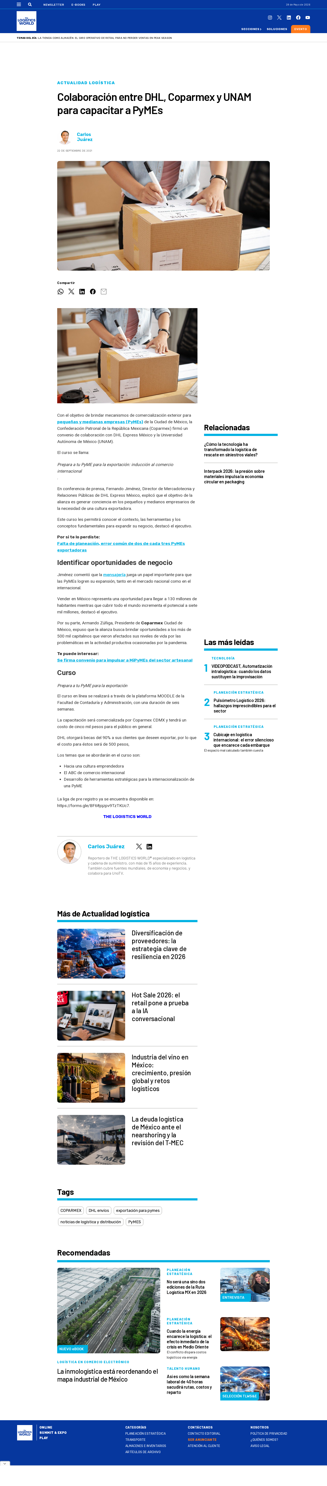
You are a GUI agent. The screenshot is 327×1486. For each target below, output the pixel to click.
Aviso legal (260, 1446)
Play (96, 4)
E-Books (78, 4)
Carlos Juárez (85, 137)
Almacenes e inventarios (145, 1446)
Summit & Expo (53, 1433)
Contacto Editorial (204, 1434)
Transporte (135, 1440)
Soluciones (277, 29)
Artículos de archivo (143, 1452)
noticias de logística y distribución (90, 1222)
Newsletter (53, 4)
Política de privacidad (269, 1434)
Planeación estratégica (145, 1434)
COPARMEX (70, 1210)
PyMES (134, 1222)
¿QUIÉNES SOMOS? (264, 1440)
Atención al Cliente (204, 1446)
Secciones (250, 29)
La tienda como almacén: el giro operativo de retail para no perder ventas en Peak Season (105, 37)
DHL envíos (99, 1210)
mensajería (114, 574)
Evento (300, 29)
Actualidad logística (86, 82)
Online (45, 1427)
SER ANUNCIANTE (202, 1440)
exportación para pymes (138, 1210)
